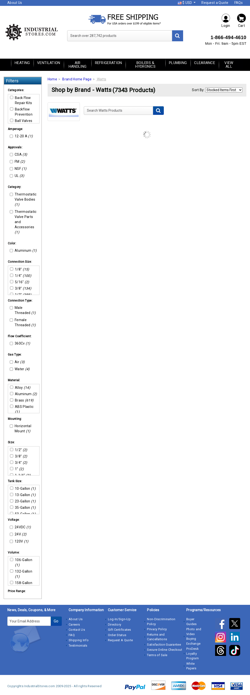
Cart (241, 20)
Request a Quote (215, 3)
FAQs (238, 3)
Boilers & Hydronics (145, 65)
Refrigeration (108, 63)
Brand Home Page (77, 79)
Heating (22, 63)
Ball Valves (21, 121)
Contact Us (77, 629)
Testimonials (78, 645)
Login (226, 20)
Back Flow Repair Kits (21, 100)
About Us (14, 3)
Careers (74, 624)
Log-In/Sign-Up (119, 619)
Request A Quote (120, 640)
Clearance (204, 63)
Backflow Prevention (21, 111)
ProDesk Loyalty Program (192, 653)
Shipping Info (79, 640)
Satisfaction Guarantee (164, 644)
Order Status (117, 635)
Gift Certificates (119, 629)
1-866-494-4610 (228, 37)
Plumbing (178, 63)
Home (52, 79)
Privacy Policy (157, 629)
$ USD (185, 3)
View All (228, 65)
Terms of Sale (157, 655)
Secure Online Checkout (164, 650)
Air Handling (77, 65)
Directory (114, 624)
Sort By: (198, 90)
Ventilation (48, 63)
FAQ (72, 635)
